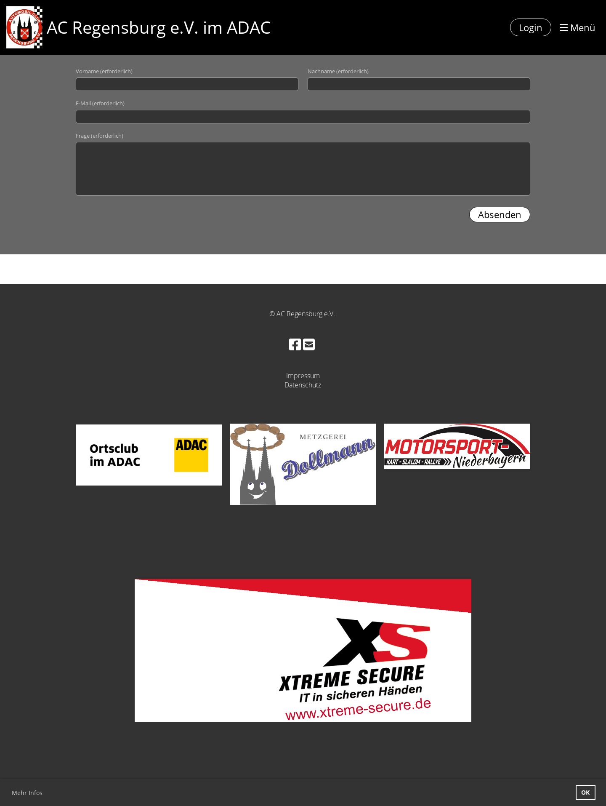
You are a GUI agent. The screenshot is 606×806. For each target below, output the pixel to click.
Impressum (303, 375)
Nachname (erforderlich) (338, 71)
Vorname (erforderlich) (104, 71)
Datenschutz (302, 385)
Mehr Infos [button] (27, 793)
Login (530, 27)
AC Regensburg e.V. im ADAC (159, 27)
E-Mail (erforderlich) (100, 103)
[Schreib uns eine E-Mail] (309, 344)
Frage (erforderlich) (99, 135)
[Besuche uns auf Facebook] (295, 344)
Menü (577, 27)
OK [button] (585, 792)
